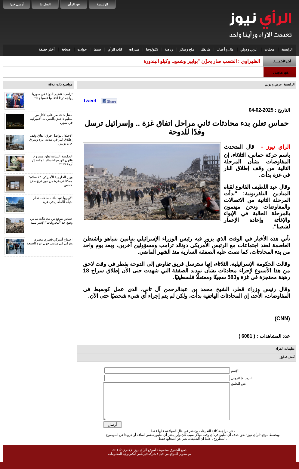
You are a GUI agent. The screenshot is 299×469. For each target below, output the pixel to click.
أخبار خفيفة (46, 49)
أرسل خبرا (17, 4)
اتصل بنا (45, 4)
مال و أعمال (225, 49)
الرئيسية (102, 4)
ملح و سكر (187, 49)
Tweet (89, 100)
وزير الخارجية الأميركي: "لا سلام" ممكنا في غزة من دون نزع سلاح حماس (50, 181)
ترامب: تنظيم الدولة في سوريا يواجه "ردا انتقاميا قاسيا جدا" (52, 96)
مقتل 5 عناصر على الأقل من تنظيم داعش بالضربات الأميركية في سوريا (51, 118)
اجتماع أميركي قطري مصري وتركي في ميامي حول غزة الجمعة (49, 241)
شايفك (205, 49)
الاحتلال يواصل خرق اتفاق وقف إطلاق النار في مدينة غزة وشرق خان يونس (50, 139)
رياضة (169, 49)
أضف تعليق (286, 357)
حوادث (82, 49)
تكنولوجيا (152, 49)
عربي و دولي (249, 49)
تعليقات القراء (285, 348)
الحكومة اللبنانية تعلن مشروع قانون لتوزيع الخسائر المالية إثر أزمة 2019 (52, 160)
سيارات (134, 49)
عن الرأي (73, 4)
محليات (269, 49)
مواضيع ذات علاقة (60, 84)
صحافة (65, 49)
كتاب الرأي (115, 49)
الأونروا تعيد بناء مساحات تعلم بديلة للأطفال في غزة (52, 199)
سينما (97, 49)
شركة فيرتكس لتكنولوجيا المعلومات (132, 461)
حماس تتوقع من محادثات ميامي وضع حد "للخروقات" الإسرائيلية (51, 220)
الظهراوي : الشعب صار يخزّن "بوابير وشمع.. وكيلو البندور (203, 61)
